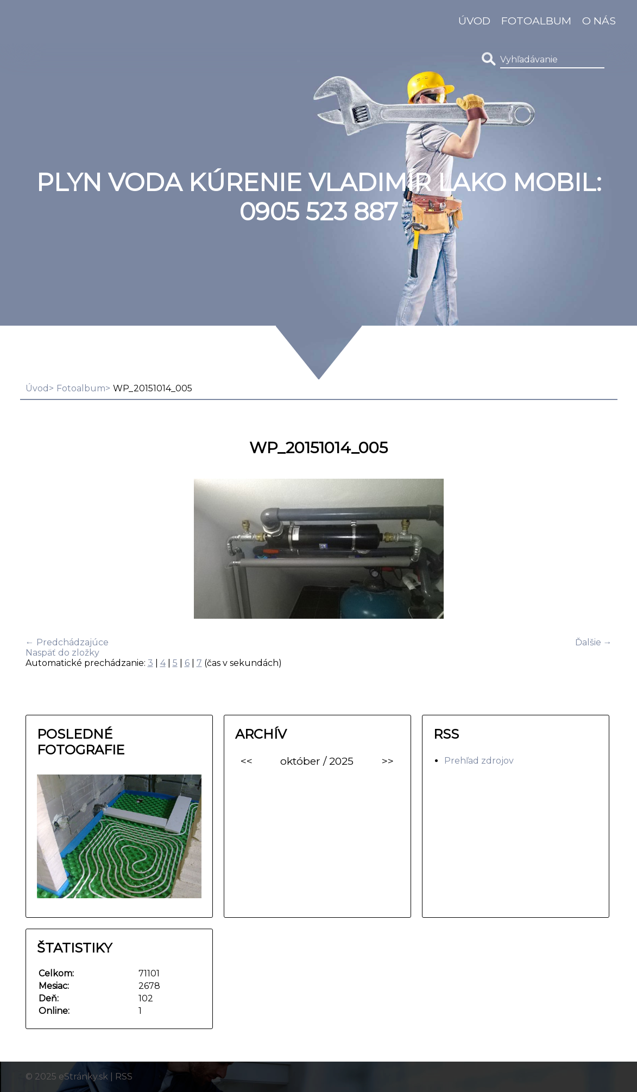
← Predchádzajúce (67, 642)
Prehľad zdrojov (479, 760)
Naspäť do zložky (62, 652)
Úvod (474, 20)
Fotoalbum (536, 20)
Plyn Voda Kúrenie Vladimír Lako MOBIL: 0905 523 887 (318, 197)
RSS (124, 1076)
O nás (599, 20)
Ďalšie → (593, 642)
